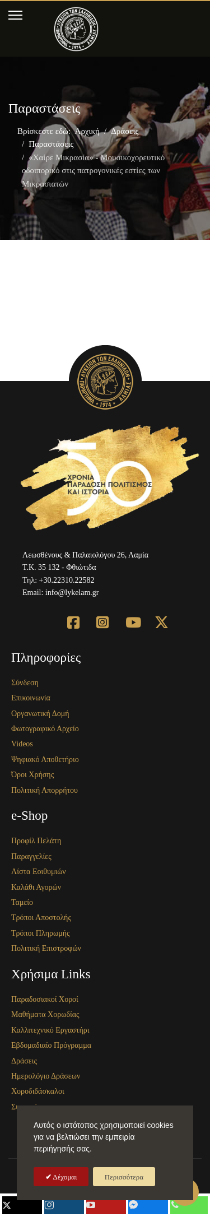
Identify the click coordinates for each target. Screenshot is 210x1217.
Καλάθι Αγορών (36, 887)
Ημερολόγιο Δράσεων (45, 1076)
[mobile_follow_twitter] (22, 1205)
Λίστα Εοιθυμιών (38, 871)
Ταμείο (22, 902)
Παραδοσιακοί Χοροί (44, 999)
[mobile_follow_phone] (189, 1205)
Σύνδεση (25, 683)
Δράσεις (24, 1061)
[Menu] (15, 15)
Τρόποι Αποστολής (41, 917)
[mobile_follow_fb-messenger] (148, 1205)
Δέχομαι (64, 1177)
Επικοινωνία (30, 698)
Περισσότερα (124, 1177)
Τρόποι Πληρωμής (40, 933)
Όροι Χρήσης (32, 774)
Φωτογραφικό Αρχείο (45, 728)
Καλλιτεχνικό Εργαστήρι (50, 1030)
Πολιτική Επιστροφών (46, 948)
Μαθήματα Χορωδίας (45, 1014)
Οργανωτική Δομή (40, 713)
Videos (22, 744)
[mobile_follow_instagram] (64, 1205)
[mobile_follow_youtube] (106, 1205)
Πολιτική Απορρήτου (44, 790)
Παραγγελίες (31, 856)
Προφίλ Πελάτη (36, 841)
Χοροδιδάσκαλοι (37, 1091)
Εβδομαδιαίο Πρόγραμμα (51, 1045)
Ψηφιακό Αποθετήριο (45, 759)
